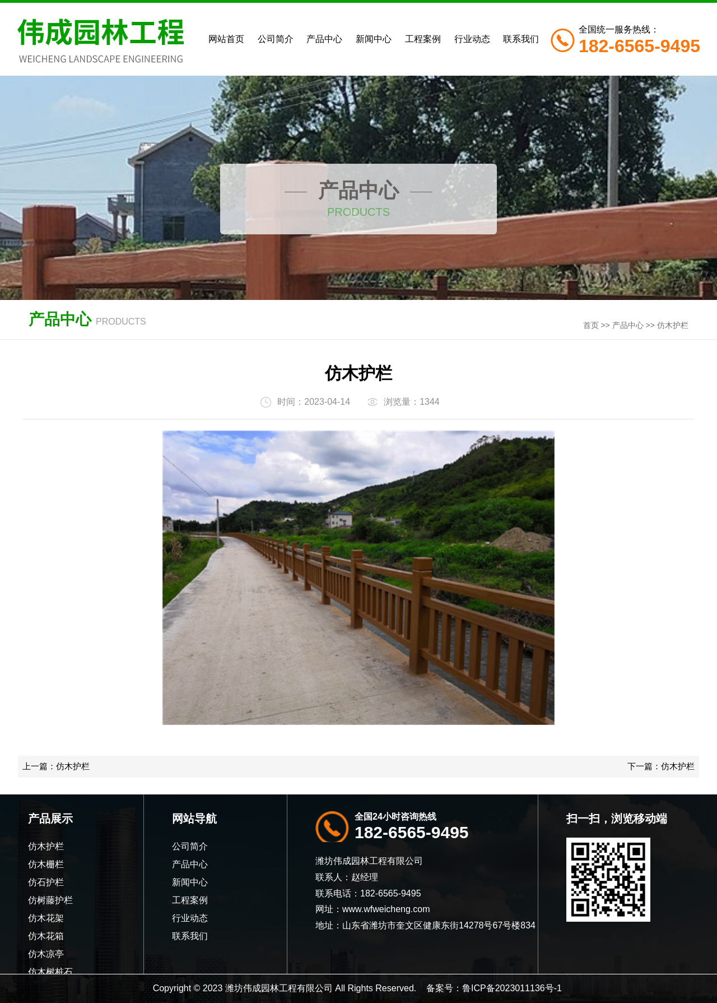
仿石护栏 (46, 882)
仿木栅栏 (46, 864)
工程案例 (423, 39)
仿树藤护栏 (50, 900)
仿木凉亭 (46, 954)
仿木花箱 (46, 936)
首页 (591, 325)
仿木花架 (46, 918)
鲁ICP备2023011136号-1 (512, 988)
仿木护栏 (672, 325)
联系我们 (521, 39)
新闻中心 (374, 39)
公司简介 (276, 39)
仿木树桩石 (50, 972)
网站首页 (226, 39)
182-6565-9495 (412, 832)
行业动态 (472, 39)
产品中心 (324, 39)
